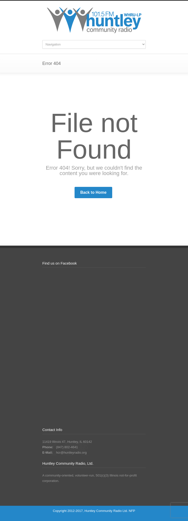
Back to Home (93, 192)
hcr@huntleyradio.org (71, 452)
